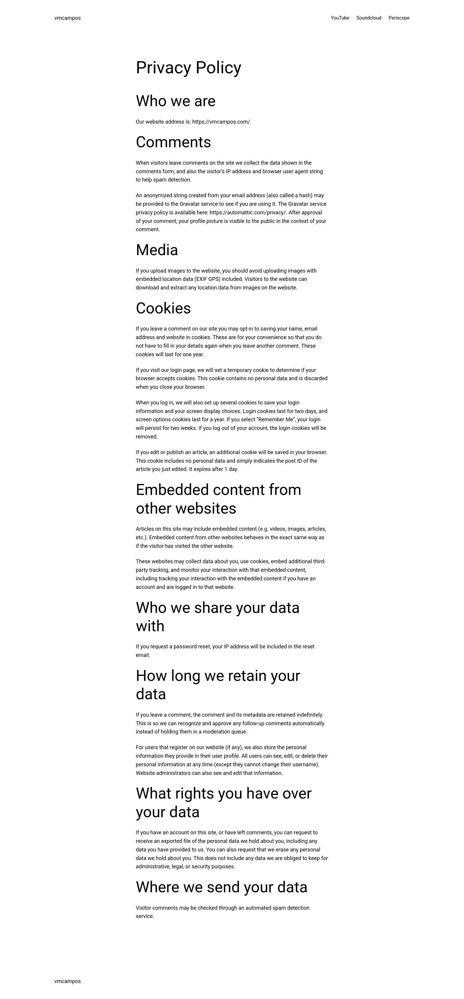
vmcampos (67, 18)
